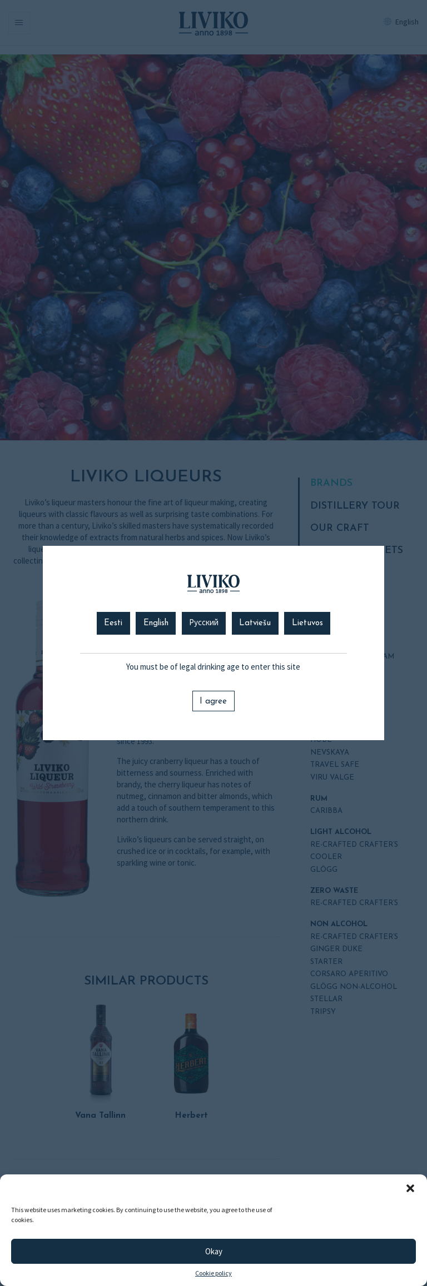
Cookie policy (213, 1273)
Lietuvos (307, 623)
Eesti (113, 623)
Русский (204, 623)
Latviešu (255, 623)
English (155, 623)
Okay (213, 1251)
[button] (410, 1188)
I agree (213, 701)
